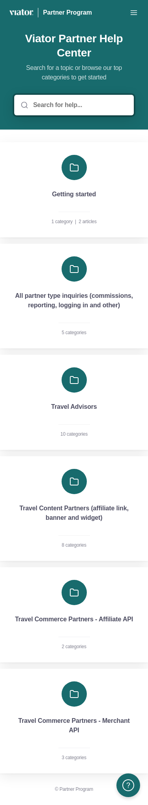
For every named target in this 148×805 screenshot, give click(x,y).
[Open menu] (133, 12)
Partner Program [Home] (67, 12)
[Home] (21, 13)
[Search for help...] (79, 105)
